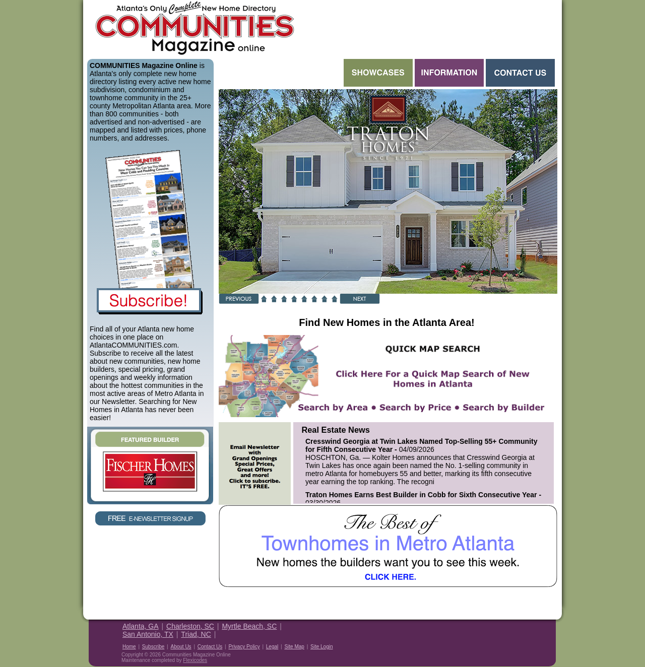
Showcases (378, 73)
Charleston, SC (190, 626)
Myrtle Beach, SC (249, 626)
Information (449, 73)
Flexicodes (195, 660)
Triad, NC (196, 634)
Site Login (321, 646)
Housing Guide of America (525, 633)
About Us (180, 646)
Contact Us (520, 73)
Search (280, 73)
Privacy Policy (244, 646)
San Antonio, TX (147, 634)
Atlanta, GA (140, 626)
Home (129, 646)
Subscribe (153, 646)
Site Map (294, 646)
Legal (272, 646)
